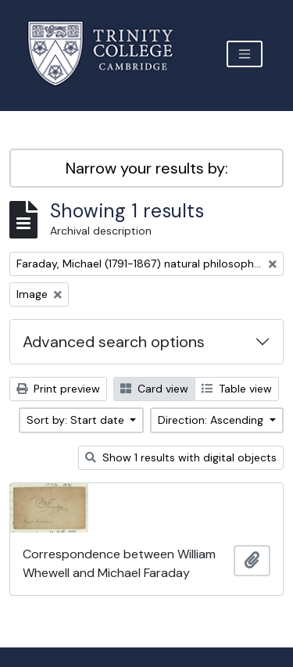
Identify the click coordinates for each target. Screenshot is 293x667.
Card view (154, 389)
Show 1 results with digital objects (181, 457)
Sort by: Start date (77, 420)
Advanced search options (114, 342)
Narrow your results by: (147, 168)
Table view (237, 389)
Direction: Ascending (212, 420)
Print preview (58, 389)
